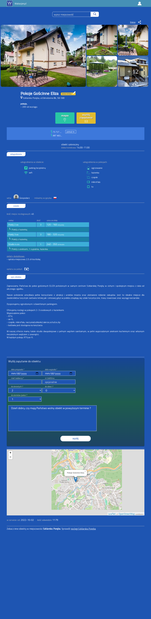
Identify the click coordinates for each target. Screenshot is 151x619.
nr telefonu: (50, 378)
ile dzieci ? (49, 386)
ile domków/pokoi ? (19, 395)
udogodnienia (16, 154)
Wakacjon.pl (20, 3)
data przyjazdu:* (17, 369)
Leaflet (112, 514)
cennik (16, 206)
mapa (75, 451)
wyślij (75, 438)
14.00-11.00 (75, 147)
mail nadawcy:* (17, 378)
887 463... (57, 135)
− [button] (10, 457)
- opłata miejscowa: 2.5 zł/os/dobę (23, 259)
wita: (9, 198)
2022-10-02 (27, 520)
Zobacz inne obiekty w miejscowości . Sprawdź (39, 529)
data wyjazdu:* (51, 369)
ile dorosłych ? (17, 386)
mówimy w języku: (43, 198)
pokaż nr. (71, 131)
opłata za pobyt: (15, 269)
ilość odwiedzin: (47, 520)
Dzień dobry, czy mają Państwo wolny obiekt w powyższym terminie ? (52, 418)
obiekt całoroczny (70, 144)
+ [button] (10, 453)
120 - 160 (55, 224)
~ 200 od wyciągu (29, 106)
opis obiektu (16, 277)
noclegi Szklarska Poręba (83, 529)
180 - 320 (55, 234)
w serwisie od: (14, 520)
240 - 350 (56, 244)
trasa (132, 22)
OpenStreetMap (127, 514)
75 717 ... (57, 132)
